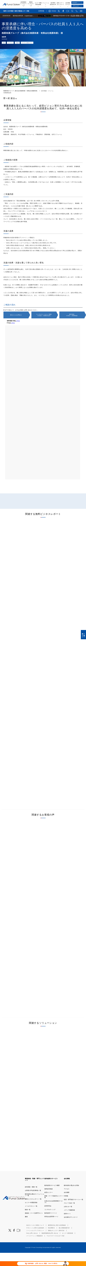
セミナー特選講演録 (31, 1207)
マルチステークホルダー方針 (55, 1240)
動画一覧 (27, 1214)
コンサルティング (49, 1214)
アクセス (66, 1193)
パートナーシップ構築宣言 (34, 1240)
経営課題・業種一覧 (31, 1191)
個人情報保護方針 (64, 1232)
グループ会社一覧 (69, 1208)
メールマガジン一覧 (31, 1211)
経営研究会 (47, 1210)
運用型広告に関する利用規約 (57, 1230)
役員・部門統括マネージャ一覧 (73, 1204)
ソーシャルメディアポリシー (35, 1235)
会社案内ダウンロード (71, 1222)
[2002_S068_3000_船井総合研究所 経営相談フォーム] (42, 407)
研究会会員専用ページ (51, 1221)
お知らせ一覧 (68, 1211)
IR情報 (66, 1200)
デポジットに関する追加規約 (35, 1232)
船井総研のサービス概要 (52, 1190)
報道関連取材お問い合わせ (50, 1238)
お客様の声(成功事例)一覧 (33, 1195)
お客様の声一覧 (30, 20)
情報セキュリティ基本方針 (56, 1235)
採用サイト (67, 1218)
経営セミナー (48, 1197)
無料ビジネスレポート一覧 (33, 1203)
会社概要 (66, 1197)
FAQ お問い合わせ (32, 1238)
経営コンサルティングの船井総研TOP (13, 20)
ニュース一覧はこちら (44, 15)
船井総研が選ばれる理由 (71, 1190)
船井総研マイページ (50, 1218)
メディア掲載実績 (69, 1215)
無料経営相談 (48, 1193)
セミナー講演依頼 (67, 1238)
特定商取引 (51, 1232)
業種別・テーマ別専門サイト (34, 1218)
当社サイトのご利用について (35, 1230)
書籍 (26, 1221)
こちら (18, 325)
